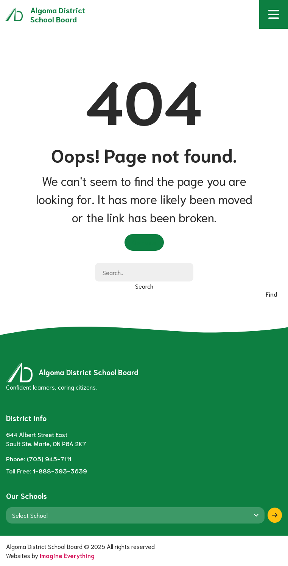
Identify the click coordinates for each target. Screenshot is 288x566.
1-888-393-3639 (60, 471)
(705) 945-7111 (49, 458)
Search (144, 286)
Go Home (144, 242)
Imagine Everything (67, 555)
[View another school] (135, 515)
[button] (273, 14)
